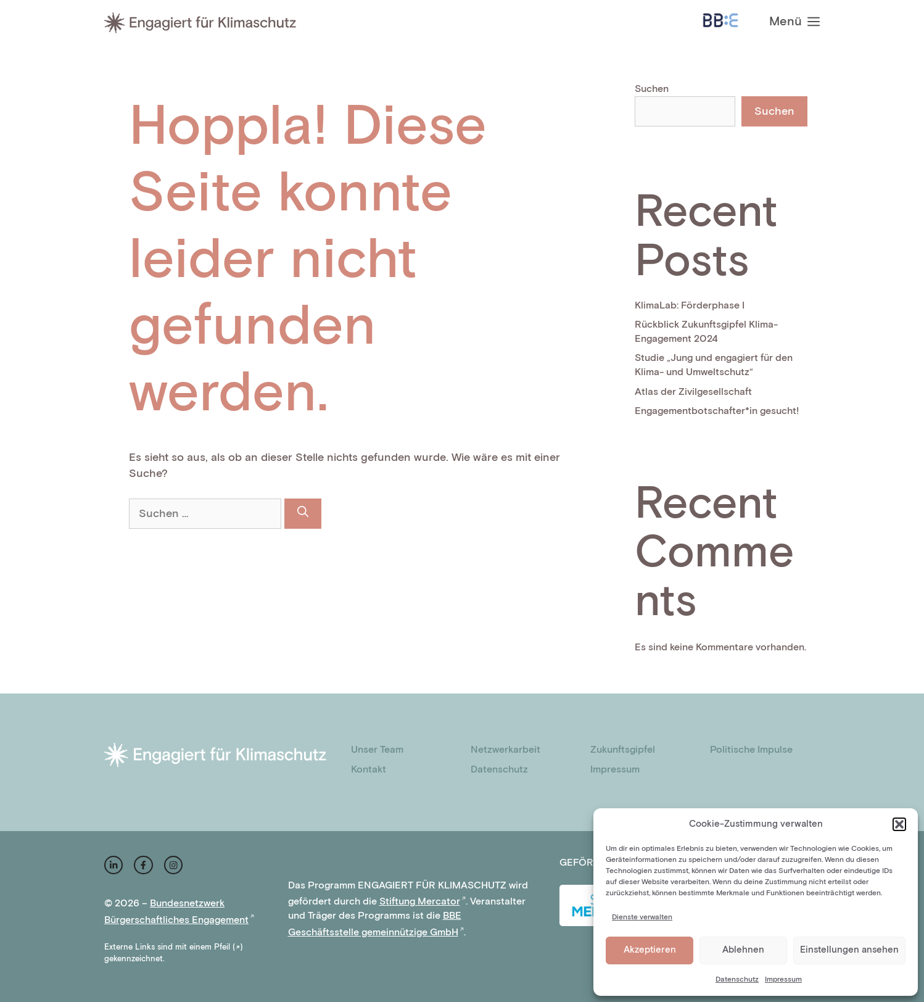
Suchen (652, 89)
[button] (899, 824)
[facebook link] (143, 865)
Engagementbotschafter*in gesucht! (717, 411)
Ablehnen (743, 950)
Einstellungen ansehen (849, 950)
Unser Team (377, 749)
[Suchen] (302, 514)
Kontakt (368, 769)
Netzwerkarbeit (505, 749)
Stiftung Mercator (419, 901)
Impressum (783, 979)
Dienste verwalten (642, 917)
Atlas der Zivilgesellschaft (693, 392)
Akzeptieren (650, 950)
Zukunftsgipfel (622, 749)
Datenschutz (737, 979)
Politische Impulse (751, 749)
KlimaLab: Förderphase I (690, 305)
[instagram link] (113, 865)
